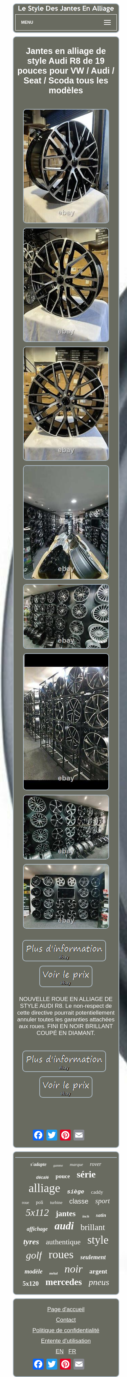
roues (61, 1254)
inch (85, 1216)
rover (95, 1164)
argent (98, 1271)
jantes (66, 1213)
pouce (63, 1176)
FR (72, 1351)
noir (73, 1269)
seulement (93, 1257)
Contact (66, 1320)
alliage (44, 1188)
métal (53, 1273)
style (97, 1240)
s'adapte (38, 1164)
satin (101, 1215)
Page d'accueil (65, 1309)
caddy (97, 1192)
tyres (31, 1241)
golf (34, 1255)
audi (64, 1226)
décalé (42, 1177)
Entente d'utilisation (66, 1341)
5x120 (31, 1283)
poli (39, 1202)
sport (102, 1201)
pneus (99, 1282)
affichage (37, 1229)
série (86, 1174)
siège (75, 1192)
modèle (33, 1271)
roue (25, 1202)
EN (60, 1351)
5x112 (37, 1212)
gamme (58, 1165)
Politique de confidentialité (66, 1330)
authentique (63, 1242)
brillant (93, 1227)
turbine (56, 1202)
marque (76, 1164)
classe (79, 1201)
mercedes (63, 1282)
